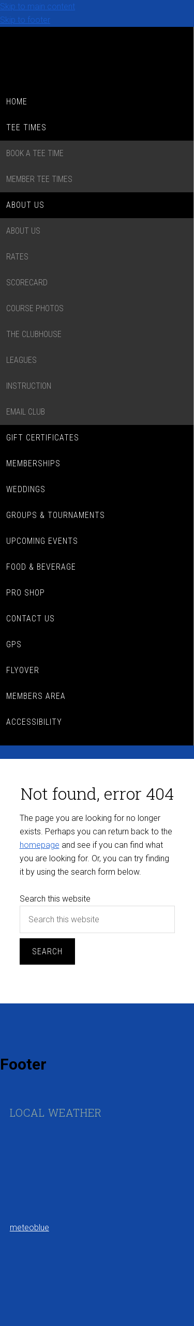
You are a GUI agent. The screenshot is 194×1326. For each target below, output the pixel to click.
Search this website (55, 899)
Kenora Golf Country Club (97, 58)
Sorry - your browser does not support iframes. (87, 1166)
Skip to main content (37, 6)
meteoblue (29, 1227)
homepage (39, 845)
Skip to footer (25, 20)
